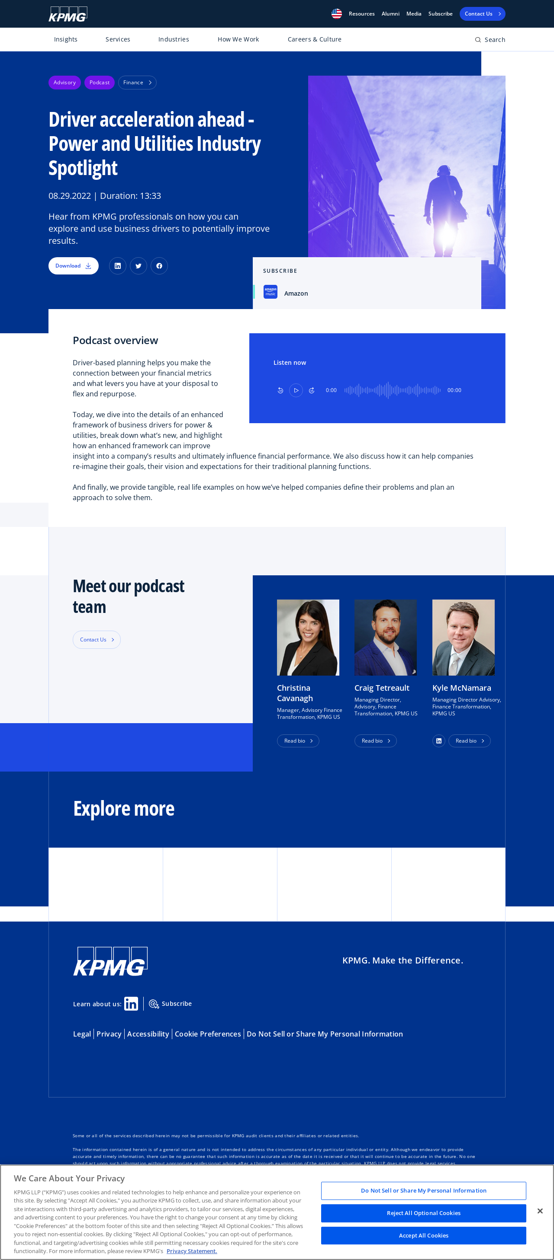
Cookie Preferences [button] (208, 1034)
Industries (173, 39)
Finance (137, 82)
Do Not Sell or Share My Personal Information (325, 1034)
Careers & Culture (315, 39)
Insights (66, 39)
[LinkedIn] (117, 265)
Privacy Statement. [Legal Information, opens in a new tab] (192, 1251)
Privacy (109, 1034)
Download (73, 265)
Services (118, 39)
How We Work (238, 39)
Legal (82, 1034)
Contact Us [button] (93, 639)
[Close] (540, 1211)
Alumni (390, 13)
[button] (337, 14)
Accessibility (148, 1034)
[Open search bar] (490, 41)
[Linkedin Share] (131, 1004)
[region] (277, 1212)
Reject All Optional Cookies (424, 1213)
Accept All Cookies (423, 1235)
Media (414, 13)
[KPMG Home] (67, 14)
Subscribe (440, 13)
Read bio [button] (294, 740)
